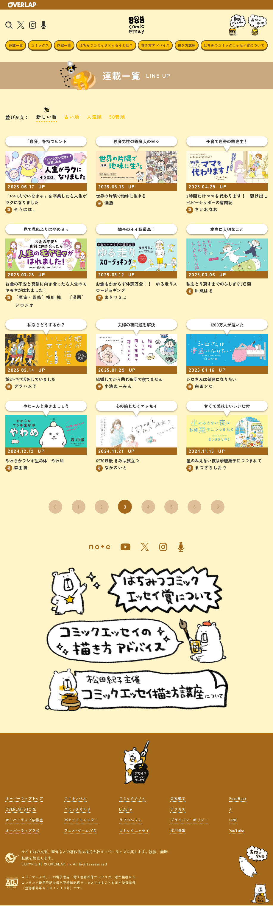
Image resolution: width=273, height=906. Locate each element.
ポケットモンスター (81, 820)
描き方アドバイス (155, 45)
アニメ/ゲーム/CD (80, 831)
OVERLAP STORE (20, 809)
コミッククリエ (132, 798)
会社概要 (177, 798)
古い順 (72, 116)
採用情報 (177, 831)
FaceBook (238, 798)
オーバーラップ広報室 (24, 820)
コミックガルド (77, 809)
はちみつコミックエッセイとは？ (106, 45)
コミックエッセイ (134, 831)
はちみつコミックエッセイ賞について (234, 45)
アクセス (177, 809)
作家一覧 (64, 45)
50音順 (118, 116)
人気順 (95, 116)
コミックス (40, 45)
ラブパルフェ (130, 820)
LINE (233, 820)
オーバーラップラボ (22, 831)
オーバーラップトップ (24, 798)
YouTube (236, 831)
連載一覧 (16, 45)
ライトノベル (75, 798)
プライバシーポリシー (189, 820)
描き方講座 (187, 45)
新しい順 (46, 116)
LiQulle (125, 809)
